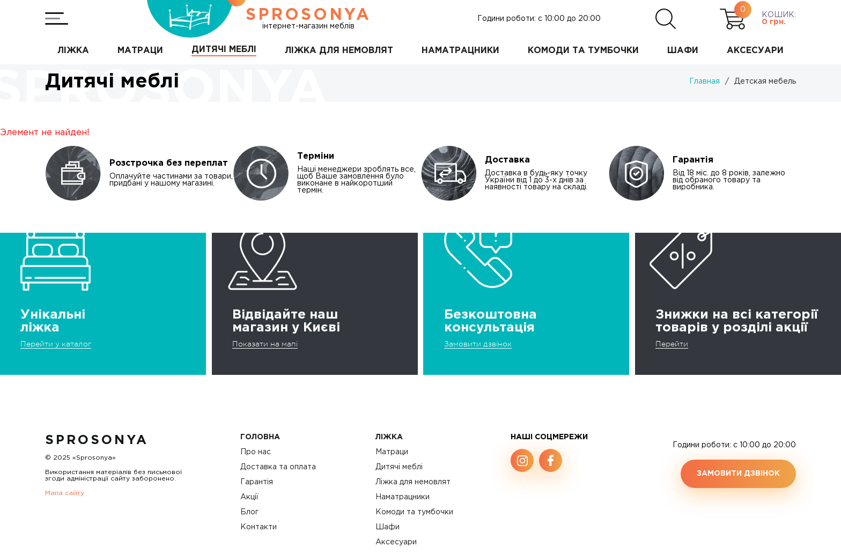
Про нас (255, 452)
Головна (260, 437)
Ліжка (389, 437)
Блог (249, 512)
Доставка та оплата (278, 467)
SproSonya (97, 440)
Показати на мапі (265, 343)
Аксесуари (396, 542)
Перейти (671, 343)
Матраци (391, 452)
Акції (249, 497)
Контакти (258, 527)
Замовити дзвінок (478, 343)
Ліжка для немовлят (413, 482)
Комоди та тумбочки (414, 512)
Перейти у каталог (55, 343)
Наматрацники (402, 497)
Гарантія (256, 482)
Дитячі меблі (399, 467)
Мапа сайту (64, 493)
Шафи (387, 527)
